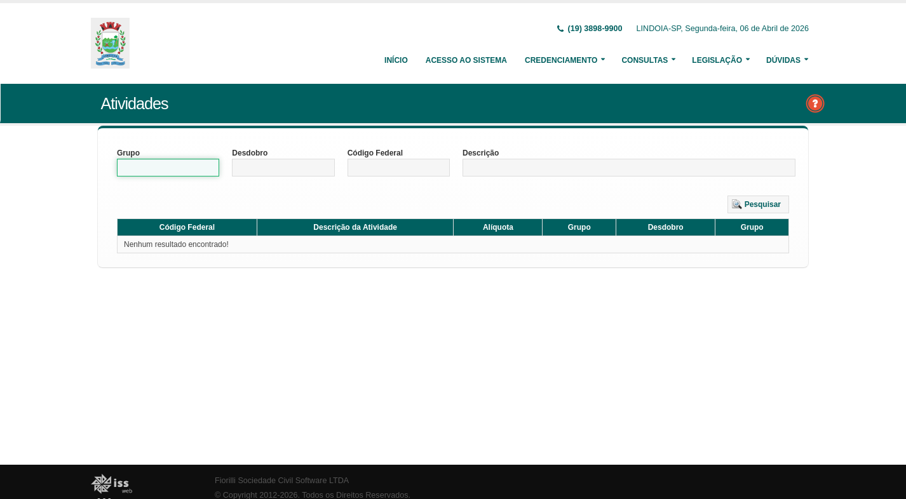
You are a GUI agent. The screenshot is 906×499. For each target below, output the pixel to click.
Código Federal (375, 153)
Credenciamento (561, 60)
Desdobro (249, 153)
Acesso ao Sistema (466, 60)
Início (396, 60)
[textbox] (168, 167)
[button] (758, 204)
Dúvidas (783, 60)
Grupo (128, 153)
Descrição (481, 153)
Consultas (644, 60)
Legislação (717, 60)
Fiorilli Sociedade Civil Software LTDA (282, 480)
